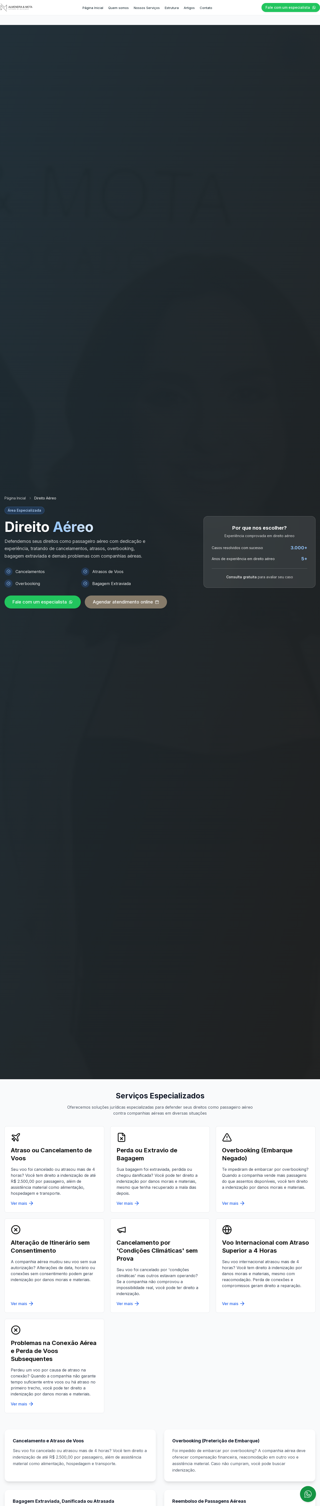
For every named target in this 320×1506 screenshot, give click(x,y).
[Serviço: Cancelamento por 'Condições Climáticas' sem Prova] (160, 1265)
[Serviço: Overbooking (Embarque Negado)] (266, 1169)
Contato (206, 8)
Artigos (189, 8)
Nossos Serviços (147, 8)
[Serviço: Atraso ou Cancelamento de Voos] (54, 1169)
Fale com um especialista (291, 7)
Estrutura (172, 8)
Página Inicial (92, 8)
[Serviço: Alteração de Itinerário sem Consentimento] (54, 1265)
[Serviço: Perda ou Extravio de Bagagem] (160, 1169)
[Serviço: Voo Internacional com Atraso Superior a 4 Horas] (266, 1265)
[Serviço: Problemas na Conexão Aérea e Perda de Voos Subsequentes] (54, 1366)
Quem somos (118, 8)
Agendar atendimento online (126, 601)
